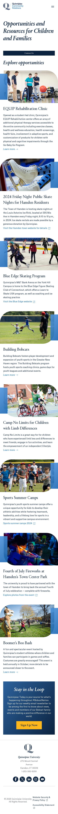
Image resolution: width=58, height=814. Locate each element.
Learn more (9, 149)
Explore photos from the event (18, 595)
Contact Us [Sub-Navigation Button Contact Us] (29, 53)
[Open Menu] (53, 7)
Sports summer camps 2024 (18, 523)
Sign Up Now (29, 725)
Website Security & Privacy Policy (44, 799)
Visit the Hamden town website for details (25, 228)
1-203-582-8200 (29, 771)
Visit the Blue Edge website (18, 302)
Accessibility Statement (44, 805)
